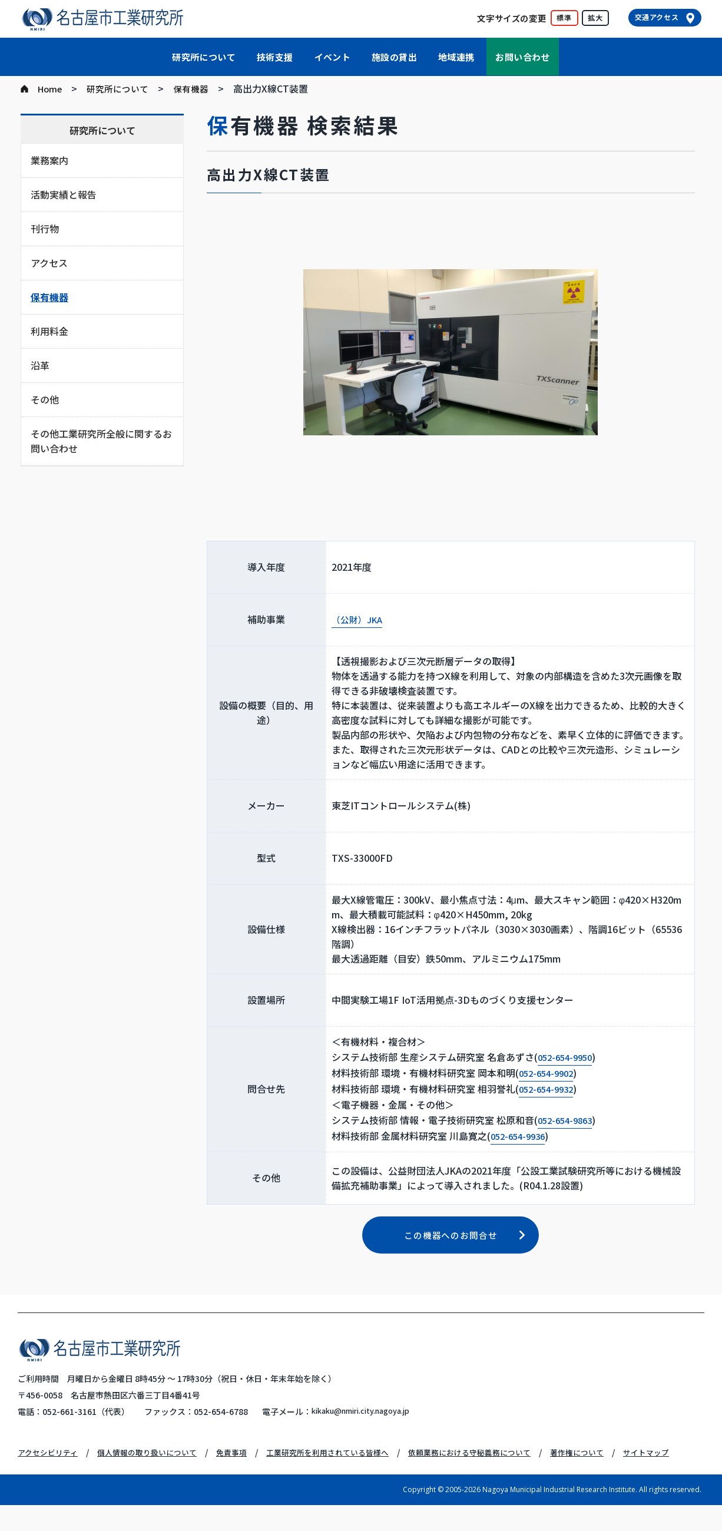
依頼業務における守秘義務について (498, 1462)
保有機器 (199, 88)
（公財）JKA (359, 620)
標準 (564, 17)
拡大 (595, 17)
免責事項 (244, 1462)
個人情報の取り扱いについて (155, 1462)
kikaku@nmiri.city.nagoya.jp (369, 1421)
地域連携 (456, 57)
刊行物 (45, 228)
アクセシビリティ (50, 1462)
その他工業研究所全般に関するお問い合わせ (101, 440)
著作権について (612, 1462)
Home (51, 88)
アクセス (49, 263)
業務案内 (49, 160)
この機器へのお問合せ (451, 1244)
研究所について (204, 57)
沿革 (40, 365)
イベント (332, 57)
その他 (45, 399)
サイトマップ (42, 1478)
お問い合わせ (522, 57)
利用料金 (49, 331)
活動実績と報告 (64, 194)
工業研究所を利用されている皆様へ (347, 1462)
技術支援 (275, 57)
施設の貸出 (394, 57)
